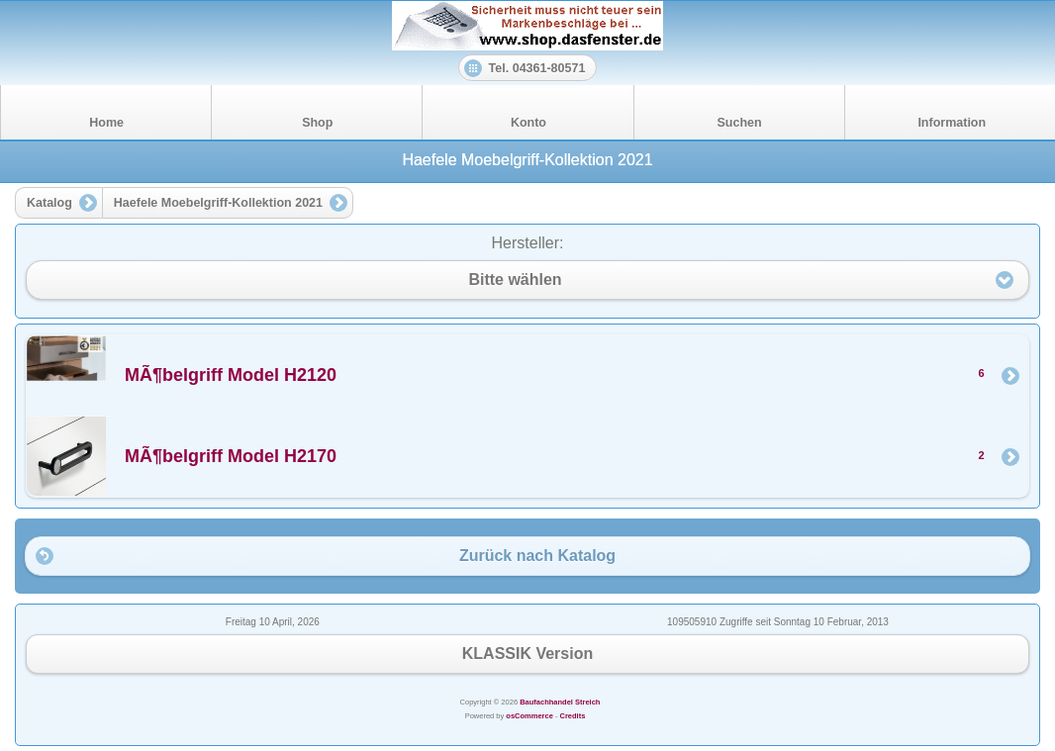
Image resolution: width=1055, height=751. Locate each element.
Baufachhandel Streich (560, 702)
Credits (573, 715)
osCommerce (529, 715)
